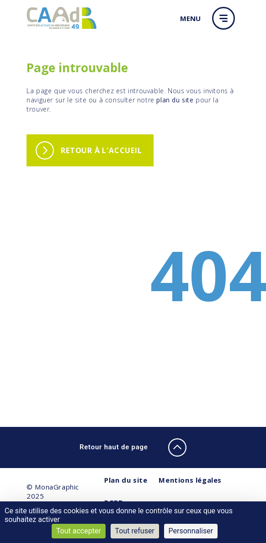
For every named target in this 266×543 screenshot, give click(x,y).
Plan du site (125, 479)
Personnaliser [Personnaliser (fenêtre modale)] (191, 531)
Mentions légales (190, 479)
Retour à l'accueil (101, 150)
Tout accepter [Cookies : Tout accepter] (78, 531)
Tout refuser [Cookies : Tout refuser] (134, 531)
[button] (225, 18)
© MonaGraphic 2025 (53, 491)
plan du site (174, 100)
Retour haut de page (133, 447)
